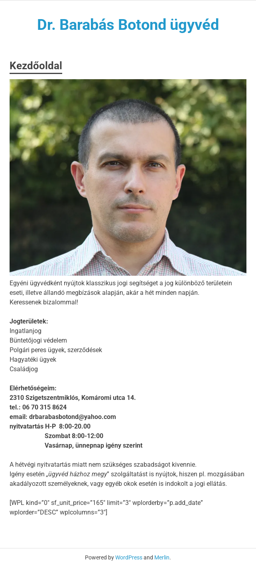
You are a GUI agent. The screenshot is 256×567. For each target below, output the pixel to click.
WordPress (128, 557)
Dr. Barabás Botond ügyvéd (128, 24)
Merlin (161, 557)
